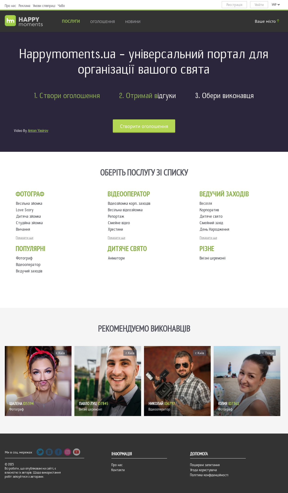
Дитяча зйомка (29, 216)
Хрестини (116, 229)
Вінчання (24, 229)
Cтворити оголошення (144, 126)
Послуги (71, 21)
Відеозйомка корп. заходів (130, 203)
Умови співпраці (44, 6)
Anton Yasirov (38, 131)
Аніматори (116, 258)
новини (133, 21)
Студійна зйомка (30, 223)
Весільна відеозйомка (126, 210)
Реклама (24, 6)
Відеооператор (28, 265)
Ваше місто (268, 21)
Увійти (259, 5)
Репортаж (117, 216)
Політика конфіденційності (209, 475)
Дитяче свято (212, 216)
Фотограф (24, 258)
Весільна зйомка (30, 203)
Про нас (10, 6)
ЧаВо (61, 6)
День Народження (215, 229)
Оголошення (102, 21)
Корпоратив (210, 210)
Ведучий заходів (29, 271)
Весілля (207, 203)
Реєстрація (234, 5)
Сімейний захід (212, 223)
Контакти (118, 470)
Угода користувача (203, 470)
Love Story (26, 210)
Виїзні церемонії (213, 258)
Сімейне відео (120, 223)
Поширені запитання (205, 465)
